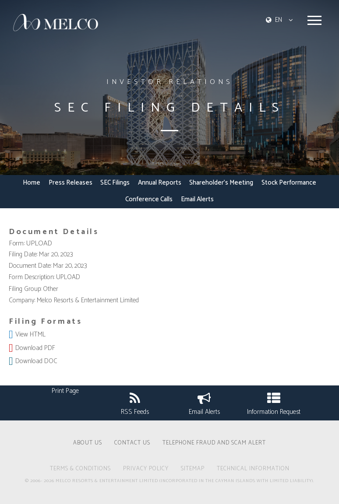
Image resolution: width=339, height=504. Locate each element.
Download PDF (35, 348)
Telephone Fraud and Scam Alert (214, 443)
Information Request (274, 402)
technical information (253, 469)
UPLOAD (39, 243)
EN (278, 20)
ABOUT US (87, 443)
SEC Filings (115, 183)
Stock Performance (288, 183)
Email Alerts (197, 200)
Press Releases (70, 183)
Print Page (65, 390)
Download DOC (36, 361)
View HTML (30, 334)
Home (31, 183)
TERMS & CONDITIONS (80, 469)
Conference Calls (149, 200)
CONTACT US (132, 443)
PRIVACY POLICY (146, 469)
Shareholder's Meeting (221, 183)
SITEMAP (193, 469)
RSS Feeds (135, 402)
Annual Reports (159, 183)
